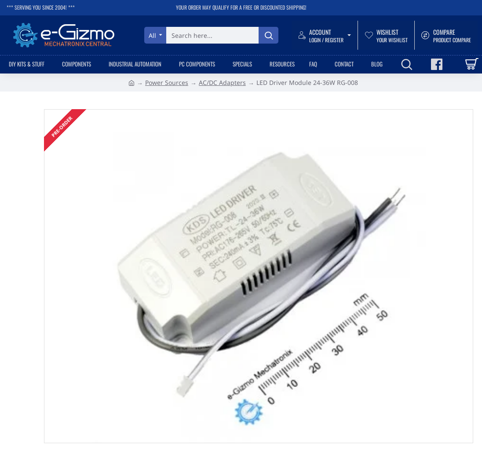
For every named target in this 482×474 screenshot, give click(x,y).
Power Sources (166, 82)
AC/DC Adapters (222, 82)
